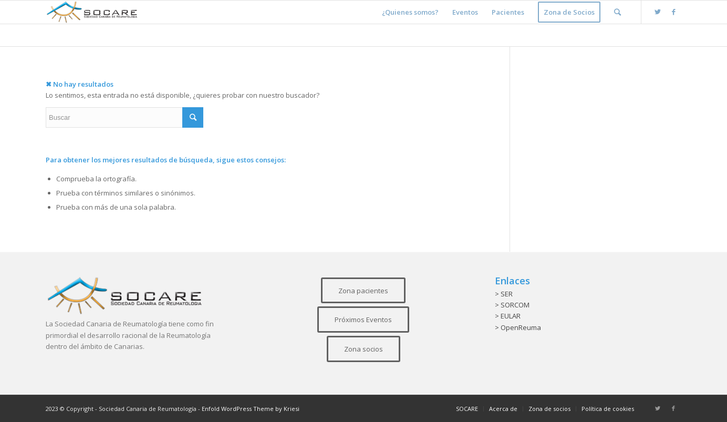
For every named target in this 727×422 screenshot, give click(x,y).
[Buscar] (617, 12)
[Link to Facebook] (673, 11)
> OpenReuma (518, 327)
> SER (504, 294)
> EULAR (508, 316)
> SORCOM (512, 305)
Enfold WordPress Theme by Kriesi (250, 409)
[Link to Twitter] (658, 11)
